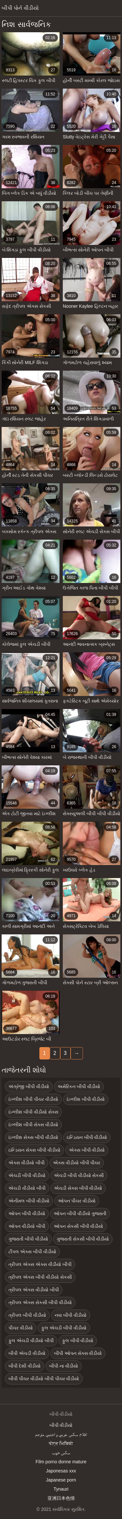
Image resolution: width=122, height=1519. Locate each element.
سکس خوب (61, 1452)
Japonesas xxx (61, 1470)
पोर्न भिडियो (61, 1443)
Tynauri (61, 1489)
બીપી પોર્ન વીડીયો (20, 8)
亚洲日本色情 (61, 1498)
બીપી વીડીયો (61, 1425)
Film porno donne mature (60, 1461)
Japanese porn (61, 1480)
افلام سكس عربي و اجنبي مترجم (61, 1434)
